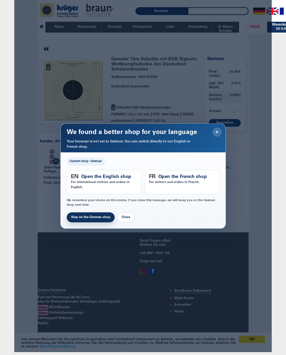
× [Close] (217, 132)
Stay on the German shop (90, 217)
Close (126, 217)
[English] (272, 11)
